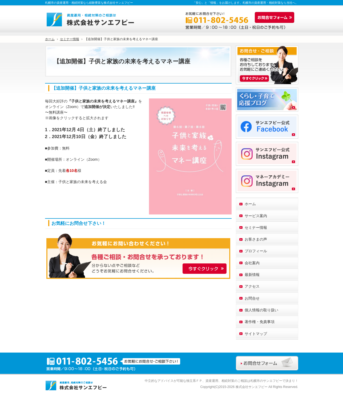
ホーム (250, 204)
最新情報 (252, 274)
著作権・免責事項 (260, 322)
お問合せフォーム (276, 17)
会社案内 (252, 263)
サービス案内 (256, 216)
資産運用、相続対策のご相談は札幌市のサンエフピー (243, 381)
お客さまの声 (256, 239)
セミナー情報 (256, 227)
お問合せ (252, 298)
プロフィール (256, 251)
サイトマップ (256, 334)
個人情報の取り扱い (261, 310)
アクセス (252, 286)
